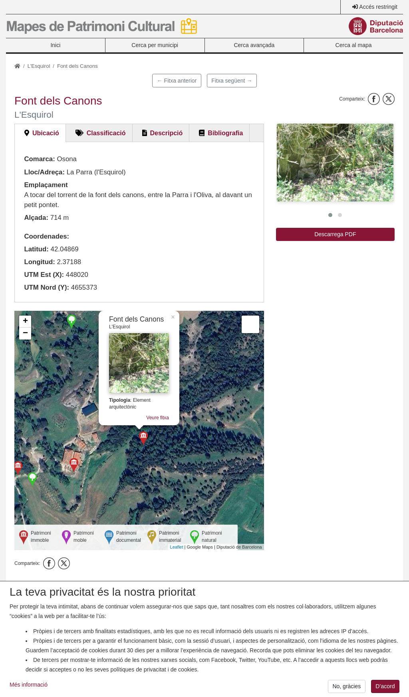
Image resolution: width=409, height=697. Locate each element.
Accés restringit (378, 7)
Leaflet (176, 547)
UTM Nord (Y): (46, 287)
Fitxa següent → (231, 80)
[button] (335, 162)
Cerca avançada (254, 45)
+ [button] (25, 322)
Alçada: (36, 217)
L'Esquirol (39, 66)
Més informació (29, 689)
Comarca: (39, 159)
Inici (55, 45)
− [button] (25, 334)
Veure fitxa (157, 418)
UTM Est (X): (44, 274)
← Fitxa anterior (177, 80)
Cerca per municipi (154, 45)
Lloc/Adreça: (44, 172)
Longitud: (39, 262)
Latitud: (36, 249)
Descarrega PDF (335, 234)
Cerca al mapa (354, 45)
